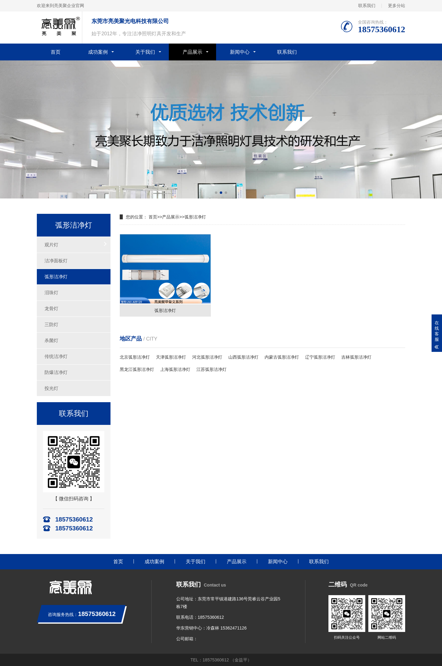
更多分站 (396, 5)
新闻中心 (240, 52)
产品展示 (192, 52)
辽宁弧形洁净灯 (320, 357)
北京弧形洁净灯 (135, 357)
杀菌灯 (51, 340)
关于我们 (145, 52)
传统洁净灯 (56, 356)
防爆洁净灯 (56, 372)
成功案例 (98, 52)
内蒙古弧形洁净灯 (282, 357)
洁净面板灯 (56, 260)
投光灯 (51, 388)
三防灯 (51, 324)
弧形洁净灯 (56, 276)
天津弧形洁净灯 (171, 357)
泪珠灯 (51, 292)
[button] (216, 192)
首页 (55, 52)
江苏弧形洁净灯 (211, 369)
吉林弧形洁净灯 (356, 357)
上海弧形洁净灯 (175, 369)
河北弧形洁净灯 (207, 357)
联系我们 (366, 5)
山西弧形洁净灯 (243, 357)
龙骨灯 (51, 308)
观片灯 (51, 244)
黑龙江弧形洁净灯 (137, 369)
